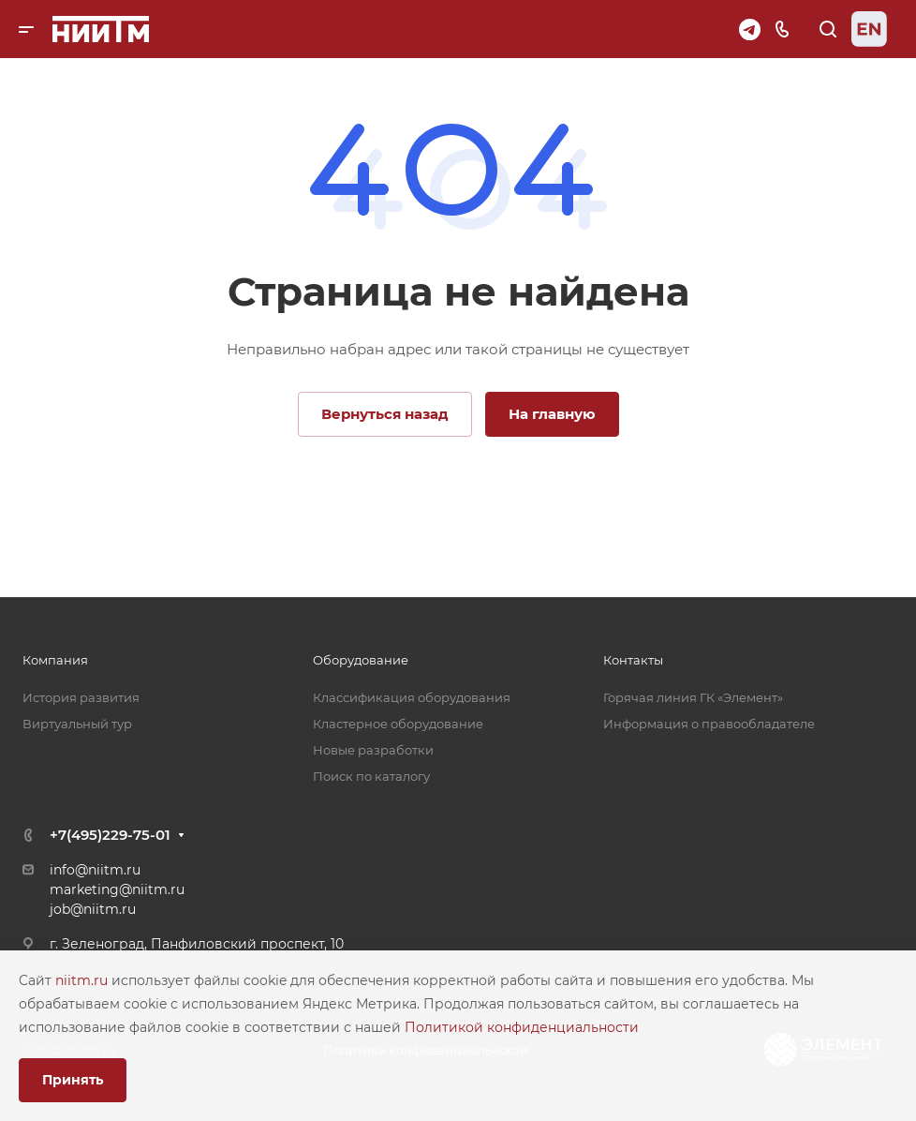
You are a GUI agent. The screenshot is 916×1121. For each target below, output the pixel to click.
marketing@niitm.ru (117, 889)
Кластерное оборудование (398, 723)
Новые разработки (373, 749)
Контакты (633, 659)
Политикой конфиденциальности (522, 1027)
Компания (55, 659)
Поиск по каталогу (371, 776)
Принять (72, 1079)
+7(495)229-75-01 (110, 835)
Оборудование (360, 659)
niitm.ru (83, 980)
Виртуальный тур (77, 723)
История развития (81, 697)
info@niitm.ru (95, 869)
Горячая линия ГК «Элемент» (693, 697)
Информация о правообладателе (709, 723)
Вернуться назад (385, 414)
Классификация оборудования (411, 697)
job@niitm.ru (93, 909)
